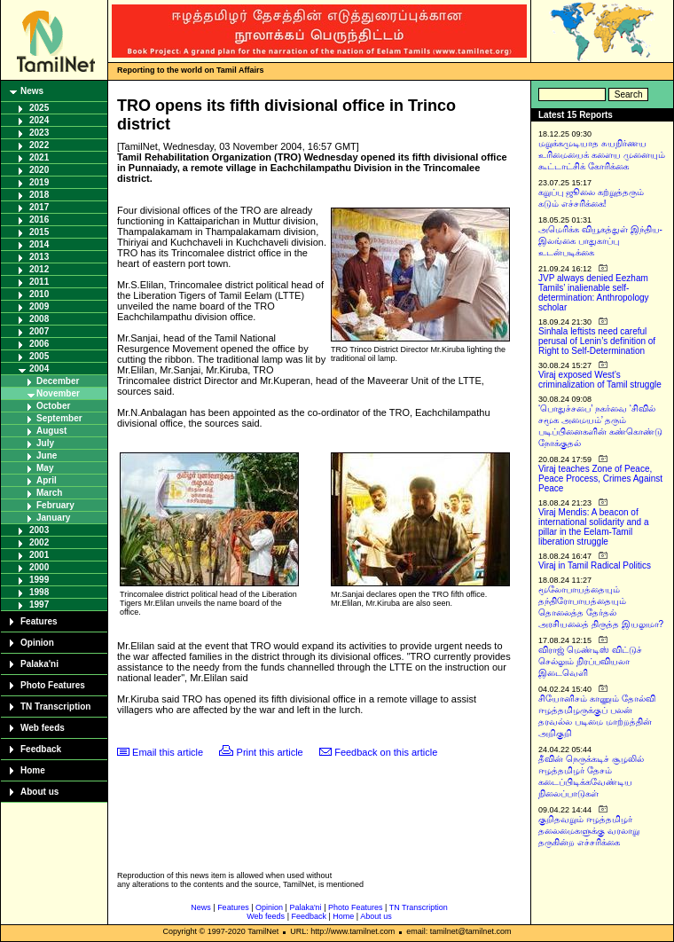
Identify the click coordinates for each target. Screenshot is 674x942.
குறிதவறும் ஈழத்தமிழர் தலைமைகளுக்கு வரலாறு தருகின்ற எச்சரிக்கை (588, 830)
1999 (39, 580)
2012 (39, 269)
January (53, 517)
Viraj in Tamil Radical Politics (594, 565)
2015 (39, 232)
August (51, 431)
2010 (39, 294)
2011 (39, 282)
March (49, 493)
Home (32, 770)
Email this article (167, 752)
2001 (39, 555)
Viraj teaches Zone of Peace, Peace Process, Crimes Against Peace (600, 478)
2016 (39, 219)
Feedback (40, 749)
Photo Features (52, 685)
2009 (39, 306)
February (55, 505)
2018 (39, 195)
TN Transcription (55, 706)
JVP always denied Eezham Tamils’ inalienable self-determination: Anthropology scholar (593, 292)
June (46, 455)
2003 (39, 530)
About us (39, 792)
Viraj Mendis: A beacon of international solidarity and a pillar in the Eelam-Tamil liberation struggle (593, 526)
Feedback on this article (385, 752)
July (45, 443)
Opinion (37, 643)
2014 (39, 244)
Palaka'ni (39, 664)
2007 (39, 331)
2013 (39, 257)
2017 (39, 207)
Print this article (270, 752)
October (53, 406)
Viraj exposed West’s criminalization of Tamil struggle (600, 379)
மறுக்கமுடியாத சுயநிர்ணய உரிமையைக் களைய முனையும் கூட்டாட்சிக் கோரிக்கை (601, 154)
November (58, 393)
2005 (39, 356)
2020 (39, 170)
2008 (39, 319)
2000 (39, 567)
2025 (39, 108)
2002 (39, 542)
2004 (39, 368)
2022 (39, 145)
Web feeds (42, 728)
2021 (39, 157)
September (59, 418)
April (46, 480)
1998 (39, 592)
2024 (39, 120)
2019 (39, 182)
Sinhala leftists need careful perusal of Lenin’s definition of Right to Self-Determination (596, 341)
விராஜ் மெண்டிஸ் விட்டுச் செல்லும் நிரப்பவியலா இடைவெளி (590, 661)
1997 (39, 604)
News (31, 91)
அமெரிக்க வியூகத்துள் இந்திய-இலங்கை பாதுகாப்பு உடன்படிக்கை (600, 240)
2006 (39, 344)
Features (39, 621)
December (57, 381)
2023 (39, 132)
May (44, 468)
